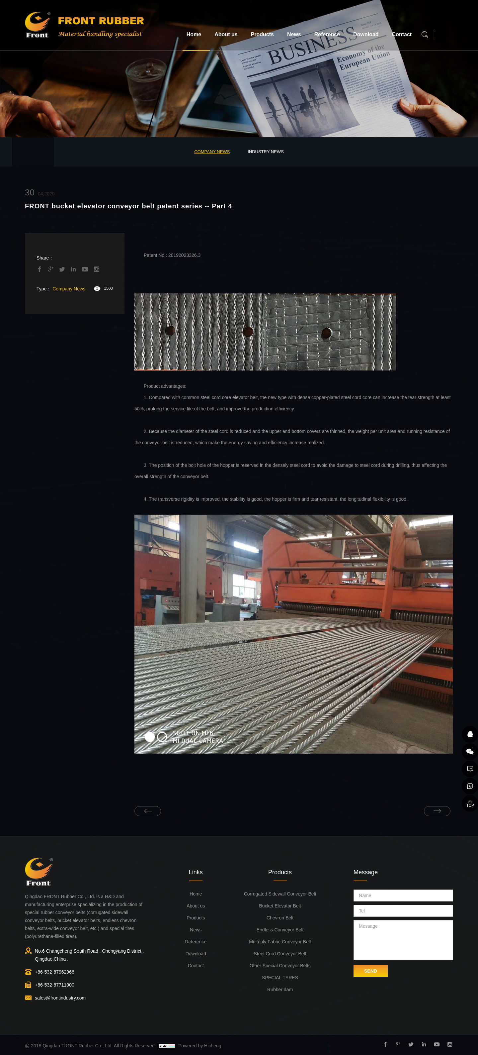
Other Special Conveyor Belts (280, 965)
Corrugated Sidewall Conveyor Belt (280, 894)
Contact (402, 34)
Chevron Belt (280, 917)
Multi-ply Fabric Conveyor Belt (280, 941)
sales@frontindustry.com (60, 998)
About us (225, 34)
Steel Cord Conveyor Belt (280, 953)
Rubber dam (280, 989)
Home (194, 34)
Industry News (266, 151)
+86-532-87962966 (54, 972)
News (294, 34)
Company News (212, 151)
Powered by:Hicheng (199, 1045)
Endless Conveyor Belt (280, 929)
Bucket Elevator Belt (280, 905)
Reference (327, 34)
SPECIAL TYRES (280, 977)
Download (365, 34)
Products (262, 34)
